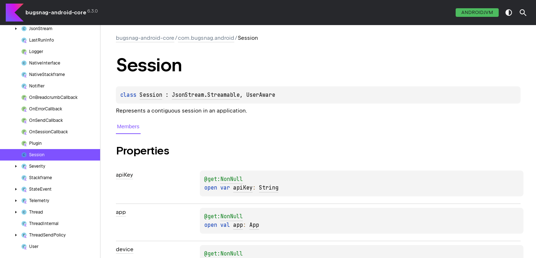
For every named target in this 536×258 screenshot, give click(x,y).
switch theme (509, 12)
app (238, 225)
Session (151, 95)
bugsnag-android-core (55, 12)
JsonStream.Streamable (206, 95)
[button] (523, 12)
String (268, 187)
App (254, 225)
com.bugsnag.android (206, 38)
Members (128, 126)
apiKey (243, 187)
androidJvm (477, 12)
